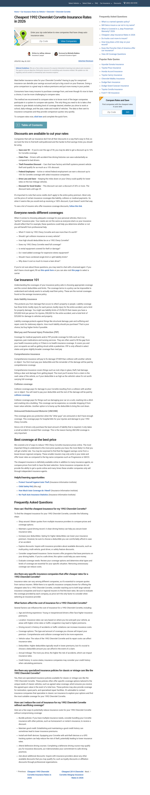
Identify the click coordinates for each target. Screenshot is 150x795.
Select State (88, 3)
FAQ (96, 3)
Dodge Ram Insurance (110, 82)
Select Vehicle (74, 3)
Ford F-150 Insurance (110, 93)
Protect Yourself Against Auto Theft (34, 482)
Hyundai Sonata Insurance (112, 64)
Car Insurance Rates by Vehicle (33, 12)
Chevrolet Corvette (63, 12)
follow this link (75, 206)
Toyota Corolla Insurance (112, 89)
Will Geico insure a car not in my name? (118, 25)
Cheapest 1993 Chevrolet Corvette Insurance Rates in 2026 (39, 775)
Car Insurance (106, 3)
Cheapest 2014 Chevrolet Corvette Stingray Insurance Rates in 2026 (71, 775)
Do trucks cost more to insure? (114, 38)
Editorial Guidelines (22, 68)
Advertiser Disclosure (85, 61)
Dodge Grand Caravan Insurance (115, 86)
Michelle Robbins (74, 53)
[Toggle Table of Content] (30, 125)
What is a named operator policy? (115, 22)
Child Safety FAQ (26, 486)
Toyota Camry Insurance (111, 75)
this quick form (47, 270)
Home (16, 12)
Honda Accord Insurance (112, 71)
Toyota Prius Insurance (111, 68)
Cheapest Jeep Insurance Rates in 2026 (118, 35)
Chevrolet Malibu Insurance (113, 79)
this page (76, 270)
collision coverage (22, 395)
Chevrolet (50, 12)
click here (38, 117)
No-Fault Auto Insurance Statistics (33, 495)
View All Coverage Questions (113, 54)
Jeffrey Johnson (45, 53)
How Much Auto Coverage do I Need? (35, 491)
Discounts (117, 3)
